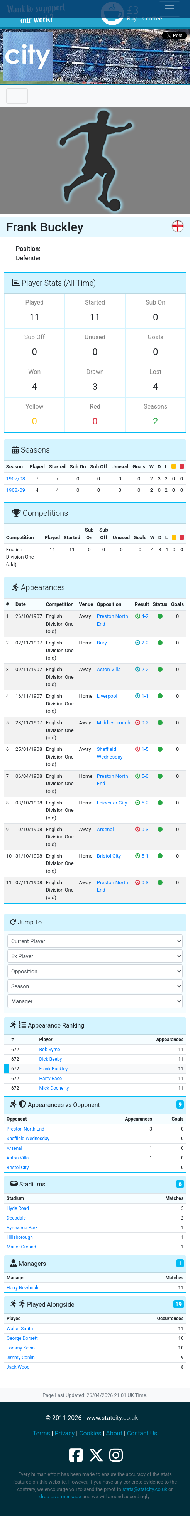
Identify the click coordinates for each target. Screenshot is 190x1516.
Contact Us (142, 1433)
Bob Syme (49, 1049)
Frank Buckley (53, 1069)
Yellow (34, 406)
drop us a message (60, 1496)
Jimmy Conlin (21, 1357)
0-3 (141, 829)
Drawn (94, 371)
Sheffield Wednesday (28, 1138)
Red (95, 406)
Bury (102, 643)
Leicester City (112, 803)
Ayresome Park (22, 1227)
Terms (41, 1433)
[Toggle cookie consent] (169, 9)
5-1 (141, 856)
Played (34, 302)
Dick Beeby (50, 1059)
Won (34, 371)
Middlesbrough (114, 722)
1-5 (141, 749)
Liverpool (107, 696)
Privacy (65, 1433)
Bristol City (109, 856)
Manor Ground (21, 1247)
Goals (155, 337)
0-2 (141, 722)
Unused (95, 337)
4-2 (141, 616)
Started (95, 302)
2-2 (141, 643)
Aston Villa (109, 669)
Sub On (155, 302)
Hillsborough (20, 1237)
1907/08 (15, 478)
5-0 (141, 776)
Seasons (155, 406)
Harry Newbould (23, 1288)
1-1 (141, 696)
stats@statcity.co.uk (144, 1489)
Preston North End (25, 1129)
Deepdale (16, 1218)
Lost (155, 371)
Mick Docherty (54, 1088)
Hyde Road (18, 1208)
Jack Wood (18, 1367)
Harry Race (50, 1078)
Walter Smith (20, 1328)
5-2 (141, 803)
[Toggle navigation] (17, 96)
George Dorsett (22, 1338)
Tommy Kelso (21, 1348)
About (114, 1433)
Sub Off (34, 337)
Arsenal (105, 829)
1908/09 (15, 490)
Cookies (90, 1433)
